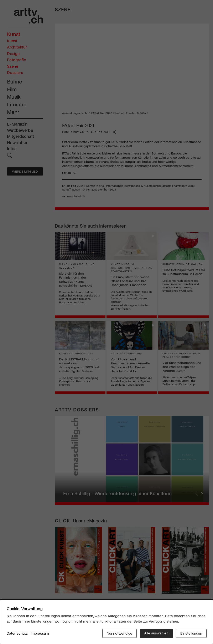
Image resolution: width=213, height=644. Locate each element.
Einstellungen (191, 633)
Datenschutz (17, 633)
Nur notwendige (119, 633)
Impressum (40, 633)
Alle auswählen (156, 633)
